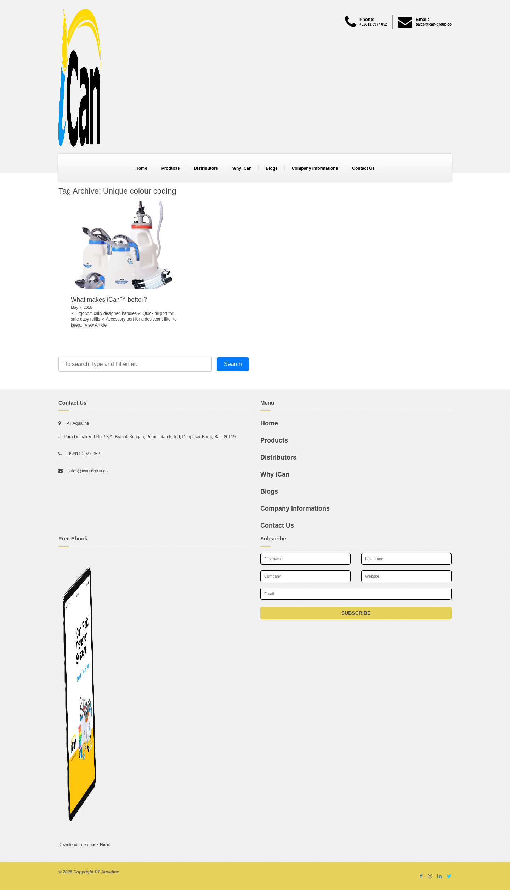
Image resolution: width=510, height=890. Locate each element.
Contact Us (363, 168)
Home (141, 168)
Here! (105, 844)
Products (171, 168)
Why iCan (242, 168)
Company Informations (315, 168)
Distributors (206, 168)
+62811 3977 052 (83, 453)
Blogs (271, 168)
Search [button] (233, 364)
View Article (96, 325)
